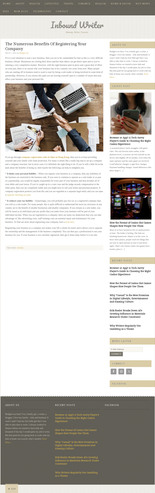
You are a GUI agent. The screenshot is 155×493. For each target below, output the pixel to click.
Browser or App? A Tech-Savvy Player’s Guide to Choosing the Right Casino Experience (130, 140)
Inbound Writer (77, 25)
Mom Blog (21, 11)
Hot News (143, 3)
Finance (84, 3)
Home (7, 3)
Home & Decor (121, 3)
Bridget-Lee (24, 53)
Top (13, 489)
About (20, 3)
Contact (62, 11)
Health (34, 3)
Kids (6, 11)
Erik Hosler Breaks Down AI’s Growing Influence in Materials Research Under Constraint (127, 313)
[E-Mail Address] (126, 349)
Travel (69, 3)
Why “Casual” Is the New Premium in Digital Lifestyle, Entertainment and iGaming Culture (129, 298)
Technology (42, 11)
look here (70, 222)
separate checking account (18, 195)
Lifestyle (52, 3)
